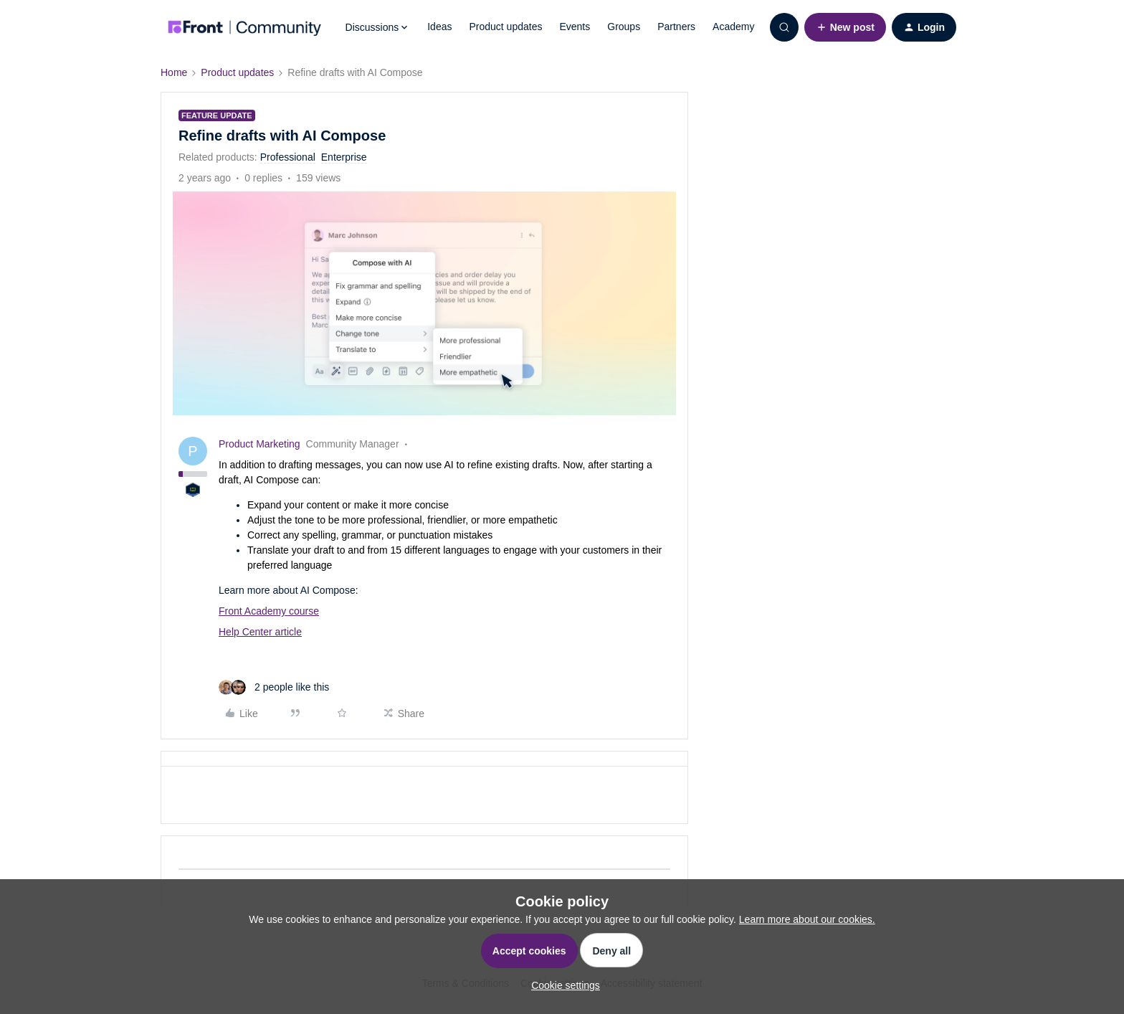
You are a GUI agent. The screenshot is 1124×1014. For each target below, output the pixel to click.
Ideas (439, 26)
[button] (845, 27)
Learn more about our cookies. (807, 919)
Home (174, 72)
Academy (733, 26)
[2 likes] (274, 687)
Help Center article (260, 632)
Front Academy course (269, 611)
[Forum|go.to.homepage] (244, 27)
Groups (623, 26)
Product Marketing (259, 444)
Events (574, 26)
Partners (676, 26)
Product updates (505, 26)
